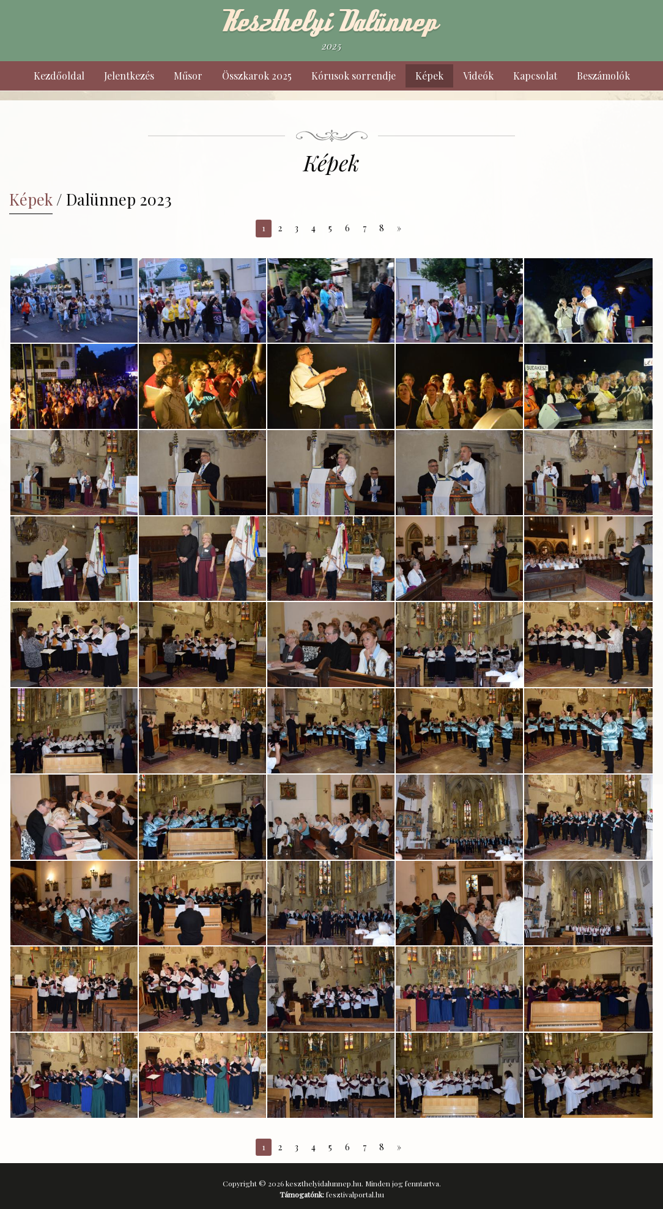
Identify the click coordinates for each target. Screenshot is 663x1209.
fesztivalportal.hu (355, 1194)
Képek (429, 75)
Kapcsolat (535, 75)
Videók (478, 75)
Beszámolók (603, 75)
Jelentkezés (129, 75)
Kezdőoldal (59, 75)
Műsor (188, 75)
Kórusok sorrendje (353, 75)
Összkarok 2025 (257, 75)
